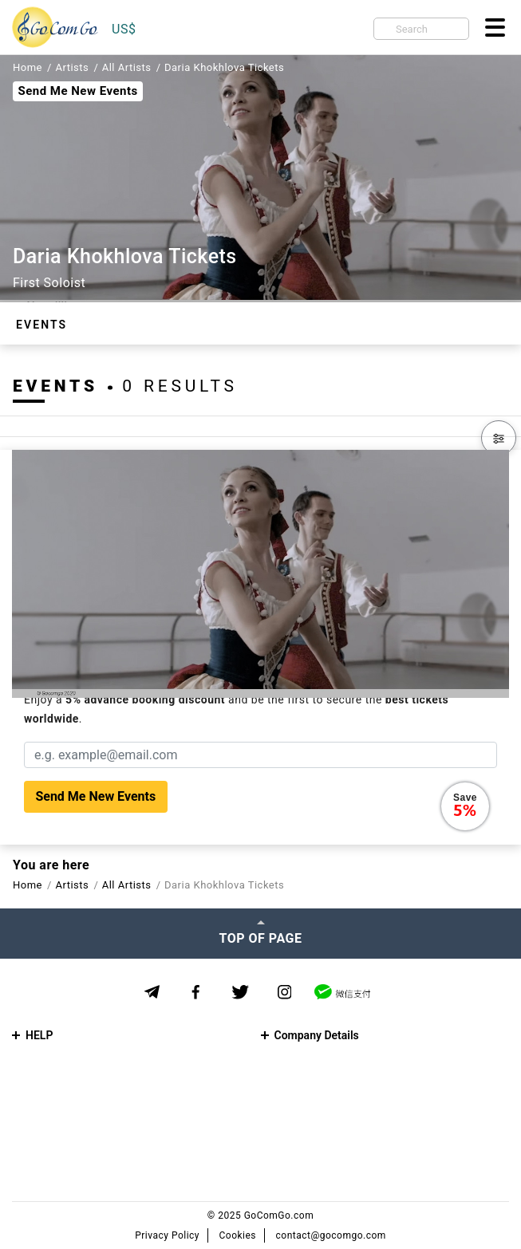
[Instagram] (284, 993)
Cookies (238, 1235)
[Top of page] (260, 933)
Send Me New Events (77, 91)
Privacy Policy (167, 1235)
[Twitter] (241, 993)
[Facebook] (196, 993)
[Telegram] (152, 992)
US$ (124, 29)
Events (41, 324)
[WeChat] (342, 992)
